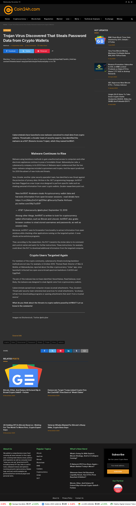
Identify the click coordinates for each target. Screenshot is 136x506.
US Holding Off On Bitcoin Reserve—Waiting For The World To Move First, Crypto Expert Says (22, 427)
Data (13, 342)
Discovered (22, 342)
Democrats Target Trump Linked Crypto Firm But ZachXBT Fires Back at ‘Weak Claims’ (67, 391)
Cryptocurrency (19, 19)
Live (67, 19)
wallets (61, 342)
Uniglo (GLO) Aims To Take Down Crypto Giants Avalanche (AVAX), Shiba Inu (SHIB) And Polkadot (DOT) (119, 97)
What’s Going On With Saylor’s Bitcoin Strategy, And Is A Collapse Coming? (84, 455)
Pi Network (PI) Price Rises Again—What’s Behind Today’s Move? (84, 465)
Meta (77, 19)
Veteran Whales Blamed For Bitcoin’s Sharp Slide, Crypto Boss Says (66, 426)
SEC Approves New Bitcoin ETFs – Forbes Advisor (119, 84)
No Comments (30, 45)
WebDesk (6, 45)
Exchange (109, 19)
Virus (54, 342)
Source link (17, 336)
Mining (119, 19)
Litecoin (7, 30)
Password (31, 342)
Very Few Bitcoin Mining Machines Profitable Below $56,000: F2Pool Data (119, 53)
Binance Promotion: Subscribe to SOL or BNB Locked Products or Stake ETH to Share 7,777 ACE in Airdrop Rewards (120, 69)
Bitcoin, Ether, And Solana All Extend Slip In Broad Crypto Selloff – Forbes (21, 391)
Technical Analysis (92, 19)
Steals (40, 342)
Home (7, 19)
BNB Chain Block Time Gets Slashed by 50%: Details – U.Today (119, 39)
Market (60, 19)
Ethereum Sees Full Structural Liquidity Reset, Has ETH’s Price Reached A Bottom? (83, 474)
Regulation (48, 19)
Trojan (47, 342)
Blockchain (36, 19)
